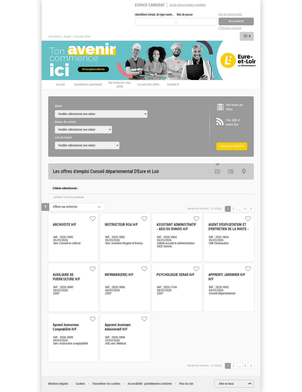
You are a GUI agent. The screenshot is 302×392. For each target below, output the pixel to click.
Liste (230, 171)
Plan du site (186, 384)
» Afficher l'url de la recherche (68, 197)
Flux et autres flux (233, 122)
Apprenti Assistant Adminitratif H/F (118, 327)
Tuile (217, 171)
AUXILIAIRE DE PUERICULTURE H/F (66, 277)
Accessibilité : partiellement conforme (150, 384)
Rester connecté (231, 28)
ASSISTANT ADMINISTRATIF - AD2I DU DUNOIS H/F (176, 226)
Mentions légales (58, 384)
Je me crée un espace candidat (187, 5)
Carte (244, 171)
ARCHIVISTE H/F (64, 224)
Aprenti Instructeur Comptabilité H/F (66, 327)
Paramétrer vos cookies (106, 384)
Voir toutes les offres (234, 107)
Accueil (67, 36)
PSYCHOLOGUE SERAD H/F (175, 275)
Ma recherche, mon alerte (120, 84)
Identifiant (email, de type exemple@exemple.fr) (155, 14)
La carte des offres (148, 84)
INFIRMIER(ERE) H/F (119, 275)
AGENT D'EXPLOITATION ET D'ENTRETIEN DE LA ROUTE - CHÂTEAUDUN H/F (228, 228)
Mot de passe (185, 14)
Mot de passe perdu (230, 14)
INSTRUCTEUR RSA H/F (121, 224)
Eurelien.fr (173, 84)
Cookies (80, 384)
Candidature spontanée (88, 84)
